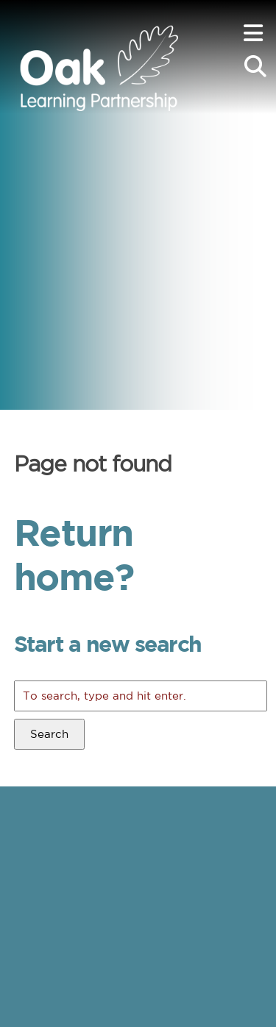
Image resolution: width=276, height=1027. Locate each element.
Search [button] (49, 734)
